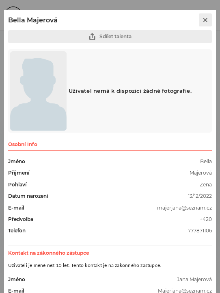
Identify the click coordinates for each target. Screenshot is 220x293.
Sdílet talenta (110, 36)
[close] (205, 19)
